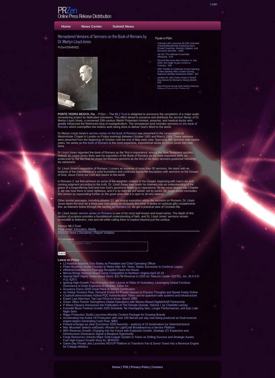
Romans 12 (123, 206)
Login (213, 4)
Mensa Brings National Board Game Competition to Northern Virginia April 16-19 (113, 273)
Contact (157, 367)
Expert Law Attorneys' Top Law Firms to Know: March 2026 (100, 298)
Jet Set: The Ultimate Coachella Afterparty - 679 (173, 55)
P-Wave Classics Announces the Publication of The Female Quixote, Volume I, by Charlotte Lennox (125, 305)
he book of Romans (96, 142)
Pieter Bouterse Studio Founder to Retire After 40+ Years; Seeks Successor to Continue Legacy (123, 266)
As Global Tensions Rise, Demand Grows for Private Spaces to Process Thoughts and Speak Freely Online (130, 292)
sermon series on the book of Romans (113, 133)
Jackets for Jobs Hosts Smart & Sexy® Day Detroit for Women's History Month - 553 (177, 80)
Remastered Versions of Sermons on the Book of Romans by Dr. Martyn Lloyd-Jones (102, 39)
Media (92, 229)
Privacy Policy (140, 367)
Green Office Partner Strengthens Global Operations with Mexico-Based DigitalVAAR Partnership (124, 301)
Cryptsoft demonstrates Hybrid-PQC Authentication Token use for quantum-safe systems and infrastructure (130, 295)
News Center (91, 26)
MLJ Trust (121, 114)
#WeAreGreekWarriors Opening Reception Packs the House (101, 269)
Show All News (67, 232)
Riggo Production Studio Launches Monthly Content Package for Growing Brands (114, 314)
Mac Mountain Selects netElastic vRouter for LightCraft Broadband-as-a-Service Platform (119, 327)
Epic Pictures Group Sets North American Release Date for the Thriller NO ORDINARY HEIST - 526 (178, 88)
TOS (125, 367)
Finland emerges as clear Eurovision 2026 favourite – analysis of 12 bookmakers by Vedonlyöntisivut (126, 324)
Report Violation (104, 232)
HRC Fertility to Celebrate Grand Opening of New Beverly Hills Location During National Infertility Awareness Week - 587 (178, 71)
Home (66, 26)
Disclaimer (85, 232)
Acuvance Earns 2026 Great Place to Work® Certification (99, 289)
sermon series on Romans (95, 213)
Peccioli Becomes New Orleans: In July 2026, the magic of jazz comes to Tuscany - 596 (177, 63)
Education (80, 229)
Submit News (123, 26)
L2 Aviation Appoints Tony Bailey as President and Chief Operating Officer (109, 263)
